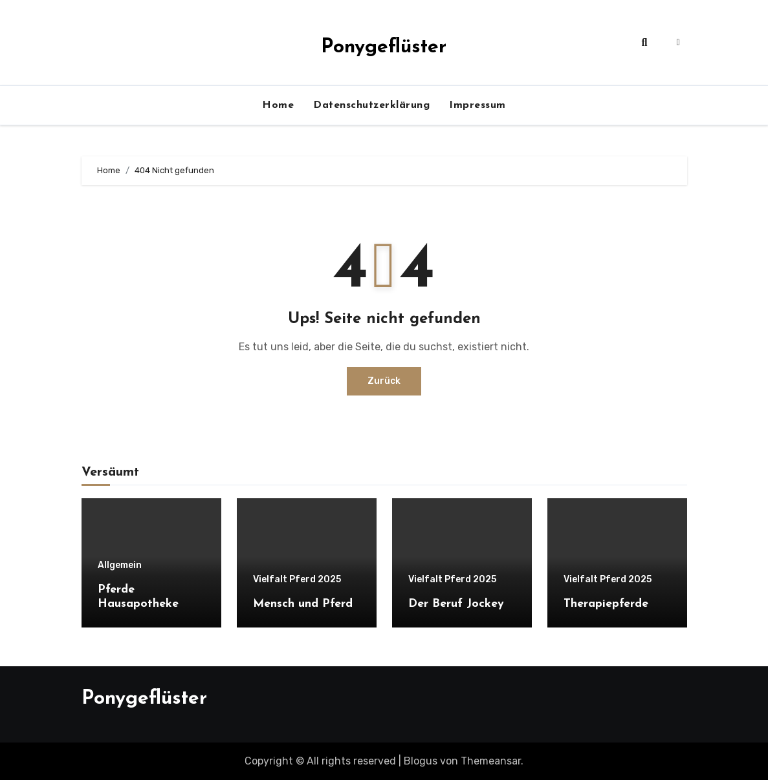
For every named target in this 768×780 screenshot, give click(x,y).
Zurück (384, 380)
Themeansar (491, 761)
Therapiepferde (606, 604)
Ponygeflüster (383, 47)
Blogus (420, 761)
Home (278, 105)
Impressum (477, 105)
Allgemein (120, 565)
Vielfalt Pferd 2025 (297, 579)
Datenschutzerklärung (371, 105)
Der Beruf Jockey (456, 604)
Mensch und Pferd (303, 604)
